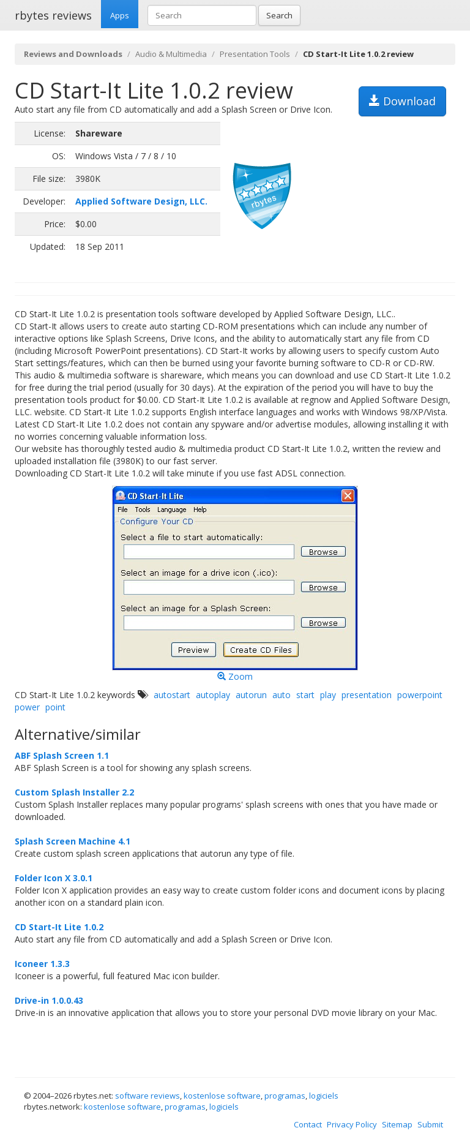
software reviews (147, 1095)
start (305, 695)
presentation (366, 695)
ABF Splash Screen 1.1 (62, 755)
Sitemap (397, 1124)
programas (284, 1095)
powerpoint (419, 695)
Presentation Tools (255, 53)
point (55, 707)
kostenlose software (222, 1095)
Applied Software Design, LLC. (141, 201)
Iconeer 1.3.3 (42, 963)
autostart (172, 695)
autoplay (213, 695)
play (328, 695)
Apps (119, 15)
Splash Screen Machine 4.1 (72, 841)
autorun (251, 695)
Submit (430, 1124)
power (27, 707)
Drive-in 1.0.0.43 (49, 1000)
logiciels (323, 1095)
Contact (308, 1124)
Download (402, 101)
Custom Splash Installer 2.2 (74, 792)
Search (279, 15)
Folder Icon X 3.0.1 (53, 878)
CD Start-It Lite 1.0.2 (59, 927)
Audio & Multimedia (171, 53)
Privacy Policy (352, 1124)
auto (281, 695)
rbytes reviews (53, 15)
